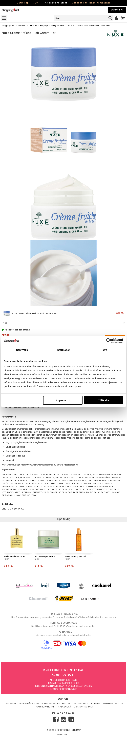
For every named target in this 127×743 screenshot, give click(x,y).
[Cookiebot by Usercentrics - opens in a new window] (108, 340)
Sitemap (76, 730)
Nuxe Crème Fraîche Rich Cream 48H (93, 25)
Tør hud (70, 25)
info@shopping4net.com (63, 689)
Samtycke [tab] (22, 349)
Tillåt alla (103, 400)
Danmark (63, 735)
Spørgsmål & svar (29, 703)
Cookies (95, 703)
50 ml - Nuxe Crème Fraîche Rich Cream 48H (63, 313)
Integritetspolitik (113, 703)
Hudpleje (44, 25)
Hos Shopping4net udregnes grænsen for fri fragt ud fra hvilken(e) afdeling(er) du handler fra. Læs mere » (63, 615)
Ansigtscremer (57, 25)
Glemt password (51, 703)
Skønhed (21, 25)
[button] (122, 18)
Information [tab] (63, 349)
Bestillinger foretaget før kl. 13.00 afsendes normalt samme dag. (63, 624)
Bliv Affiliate (81, 703)
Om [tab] (105, 349)
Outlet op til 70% (28, 2)
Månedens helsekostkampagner (91, 2)
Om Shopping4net (46, 707)
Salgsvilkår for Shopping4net (75, 707)
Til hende (33, 25)
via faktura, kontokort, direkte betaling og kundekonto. (63, 633)
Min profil (11, 703)
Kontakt (67, 703)
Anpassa (63, 400)
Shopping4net (8, 25)
